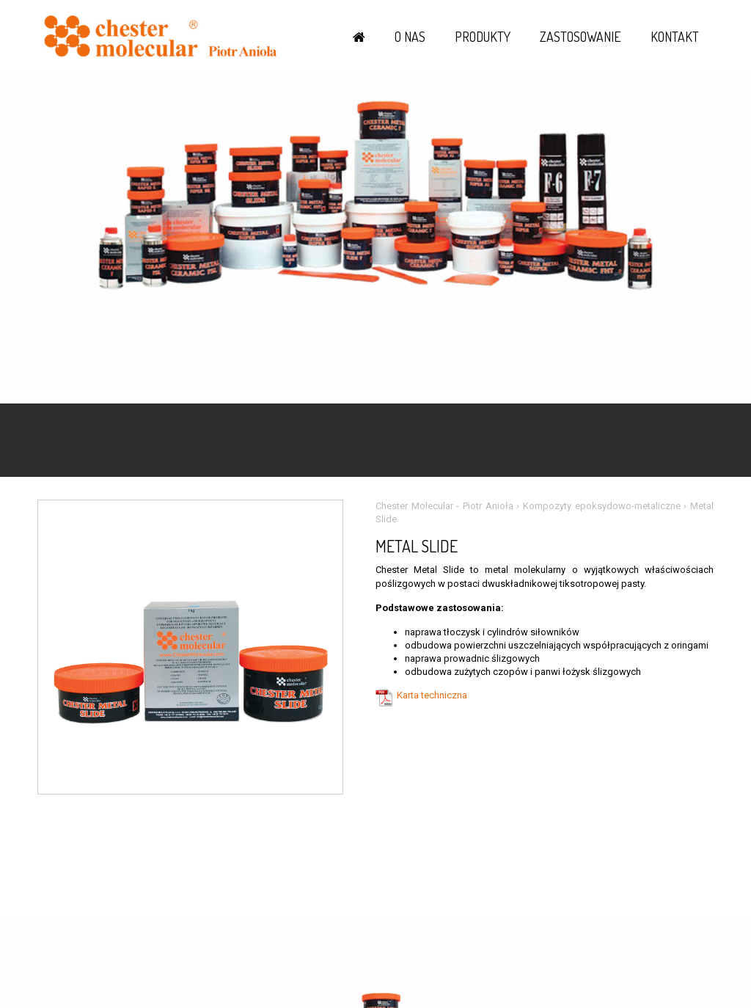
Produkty (482, 37)
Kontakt (675, 37)
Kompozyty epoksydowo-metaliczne (602, 505)
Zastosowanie (580, 37)
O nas (410, 37)
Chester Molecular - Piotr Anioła (444, 505)
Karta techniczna (432, 695)
